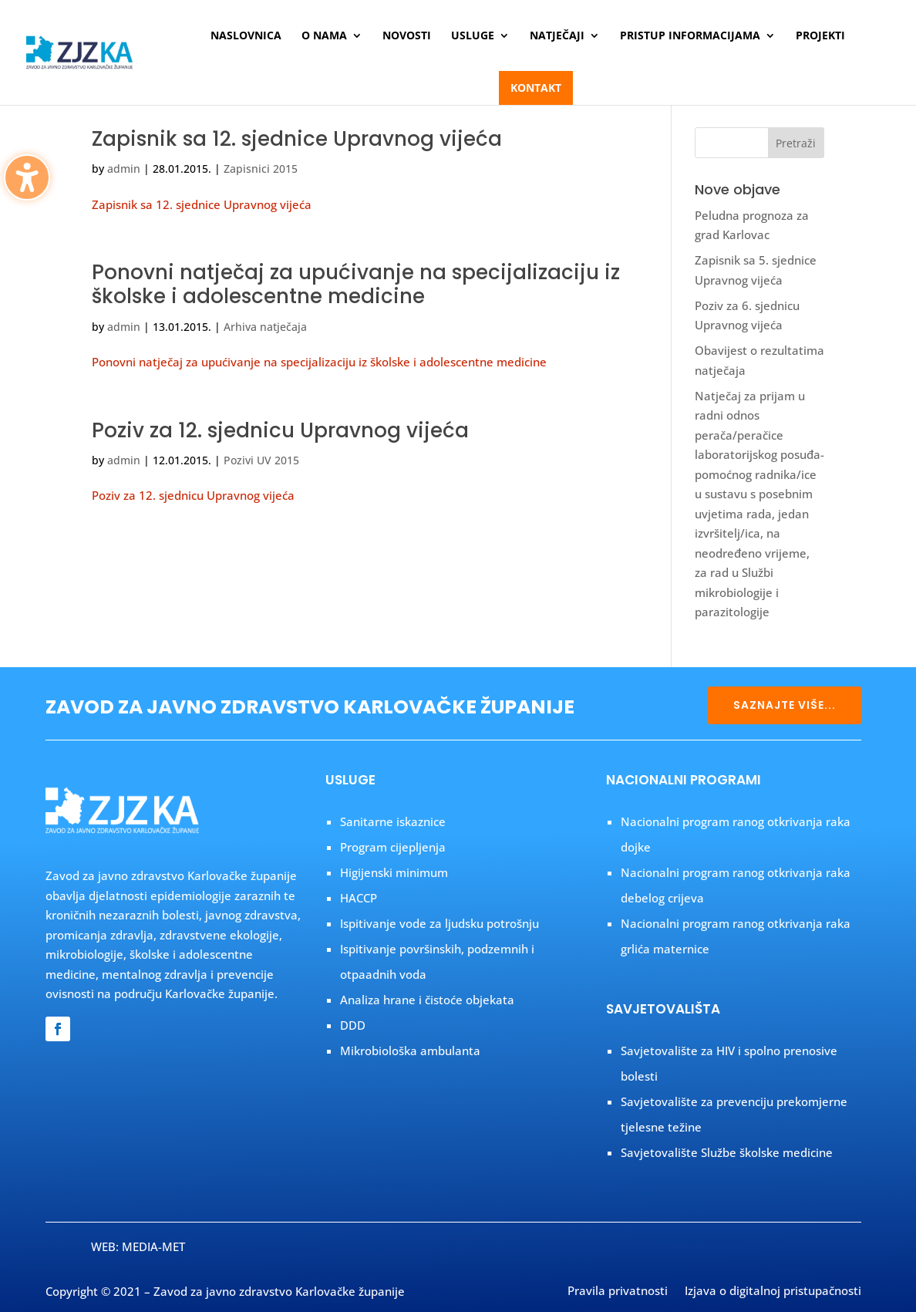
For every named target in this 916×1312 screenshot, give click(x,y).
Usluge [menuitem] (472, 36)
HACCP (358, 898)
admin (123, 168)
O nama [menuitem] (324, 36)
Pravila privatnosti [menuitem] (617, 1292)
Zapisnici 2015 (261, 168)
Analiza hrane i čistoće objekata (427, 999)
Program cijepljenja (393, 847)
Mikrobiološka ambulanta (410, 1050)
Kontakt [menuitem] (535, 87)
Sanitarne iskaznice (393, 821)
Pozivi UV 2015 (261, 460)
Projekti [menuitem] (820, 36)
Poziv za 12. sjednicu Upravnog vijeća (280, 430)
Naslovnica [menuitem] (245, 36)
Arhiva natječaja (265, 326)
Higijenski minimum (394, 872)
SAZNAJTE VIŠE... (784, 705)
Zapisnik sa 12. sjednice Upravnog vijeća (297, 139)
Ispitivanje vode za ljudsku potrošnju (439, 923)
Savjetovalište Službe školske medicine (727, 1152)
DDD (352, 1025)
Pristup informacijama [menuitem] (690, 36)
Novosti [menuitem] (406, 36)
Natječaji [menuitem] (557, 36)
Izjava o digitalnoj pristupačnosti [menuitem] (773, 1292)
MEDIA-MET (153, 1246)
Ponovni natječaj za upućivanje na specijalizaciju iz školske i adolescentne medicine (356, 284)
